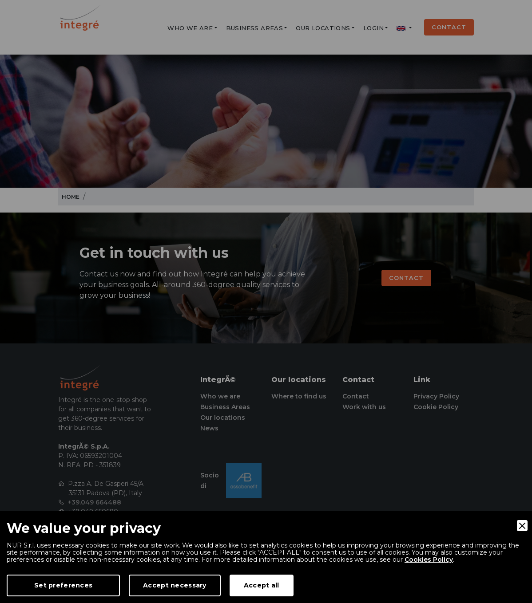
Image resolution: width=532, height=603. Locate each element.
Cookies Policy (429, 560)
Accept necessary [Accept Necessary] (174, 585)
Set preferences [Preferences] (63, 585)
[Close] (522, 525)
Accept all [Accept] (261, 585)
